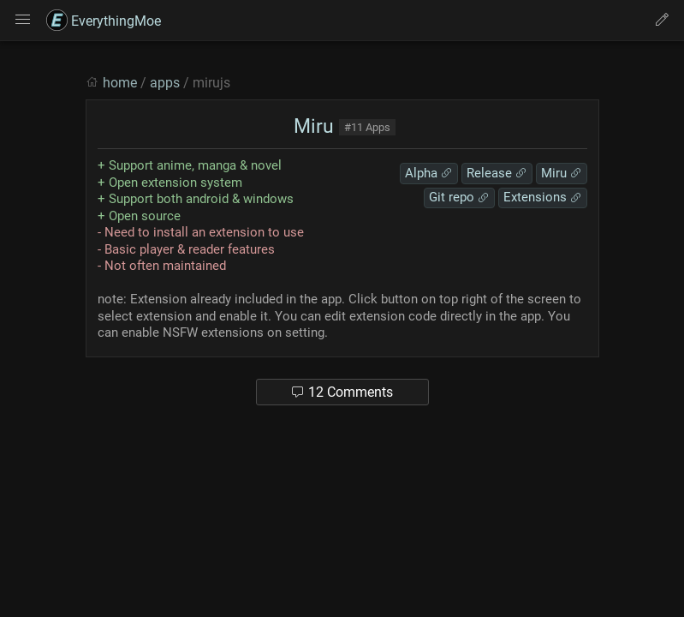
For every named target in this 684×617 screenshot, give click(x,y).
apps (165, 83)
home (120, 83)
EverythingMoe (103, 21)
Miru (311, 126)
